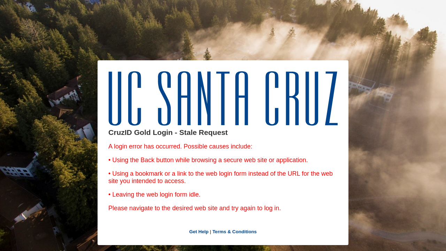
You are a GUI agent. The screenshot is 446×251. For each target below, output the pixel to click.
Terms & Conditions (235, 231)
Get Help (199, 231)
